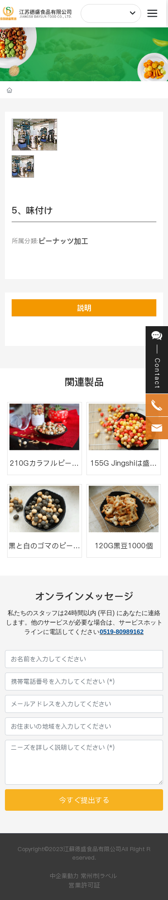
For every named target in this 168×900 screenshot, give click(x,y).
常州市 (89, 876)
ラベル (108, 876)
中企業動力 (64, 876)
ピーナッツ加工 (63, 241)
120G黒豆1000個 (124, 545)
